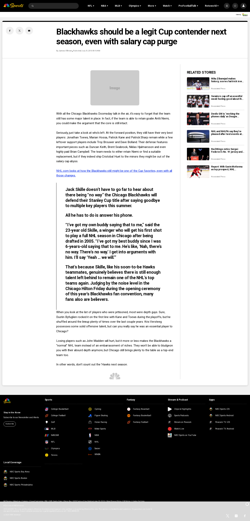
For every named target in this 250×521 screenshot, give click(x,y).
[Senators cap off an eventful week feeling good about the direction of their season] (198, 101)
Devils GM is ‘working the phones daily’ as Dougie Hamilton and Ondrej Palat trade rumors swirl (225, 115)
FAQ (46, 501)
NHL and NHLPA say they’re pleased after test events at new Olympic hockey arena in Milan (227, 132)
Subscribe (9, 424)
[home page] (14, 6)
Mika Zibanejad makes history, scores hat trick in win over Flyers (227, 80)
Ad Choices (8, 501)
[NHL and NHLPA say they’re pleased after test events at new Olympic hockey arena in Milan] (198, 136)
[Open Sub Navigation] (94, 6)
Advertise (17, 501)
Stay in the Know (12, 412)
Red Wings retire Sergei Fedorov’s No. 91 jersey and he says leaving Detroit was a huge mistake (227, 150)
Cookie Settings (139, 501)
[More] (227, 6)
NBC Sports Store (55, 501)
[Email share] (29, 31)
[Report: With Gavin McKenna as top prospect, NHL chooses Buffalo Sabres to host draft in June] (198, 171)
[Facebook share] (10, 31)
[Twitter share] (19, 31)
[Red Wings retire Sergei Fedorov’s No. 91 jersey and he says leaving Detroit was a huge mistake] (198, 154)
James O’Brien (65, 51)
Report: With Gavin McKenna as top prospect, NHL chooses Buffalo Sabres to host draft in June (226, 168)
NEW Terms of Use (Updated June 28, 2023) (89, 501)
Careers (25, 501)
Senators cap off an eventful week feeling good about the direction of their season (227, 97)
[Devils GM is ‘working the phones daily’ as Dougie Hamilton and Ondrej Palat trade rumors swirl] (198, 118)
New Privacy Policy (114, 501)
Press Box (67, 501)
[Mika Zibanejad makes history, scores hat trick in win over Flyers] (198, 83)
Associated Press (218, 89)
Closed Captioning (36, 501)
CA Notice (126, 501)
